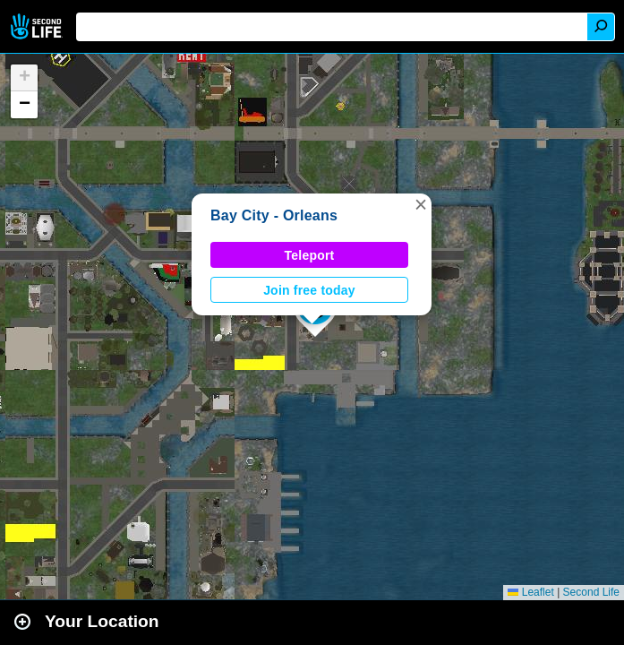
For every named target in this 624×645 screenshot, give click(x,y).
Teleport (310, 255)
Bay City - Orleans (274, 215)
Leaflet (530, 592)
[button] (421, 204)
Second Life (38, 26)
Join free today (309, 290)
